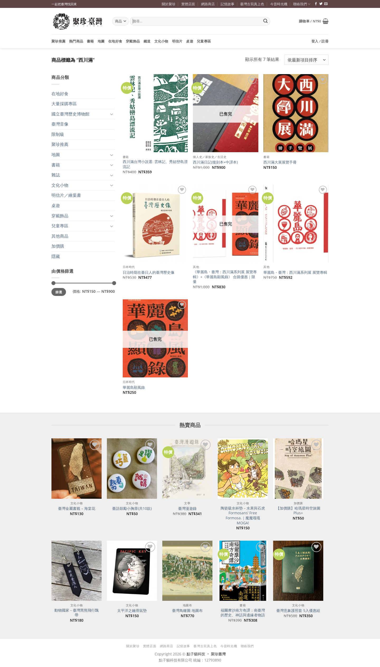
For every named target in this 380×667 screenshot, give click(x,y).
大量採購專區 (64, 104)
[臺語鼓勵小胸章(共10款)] (132, 468)
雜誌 (55, 175)
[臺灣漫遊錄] (187, 468)
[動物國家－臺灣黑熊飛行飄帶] (76, 571)
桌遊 (189, 41)
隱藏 (55, 256)
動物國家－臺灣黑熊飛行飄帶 (76, 613)
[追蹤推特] (320, 4)
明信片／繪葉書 (66, 195)
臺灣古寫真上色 (252, 4)
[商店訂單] (306, 60)
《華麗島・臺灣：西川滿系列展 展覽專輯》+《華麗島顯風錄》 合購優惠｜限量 (225, 277)
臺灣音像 (59, 124)
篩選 (58, 292)
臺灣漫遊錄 (187, 508)
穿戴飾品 (133, 41)
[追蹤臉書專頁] (315, 4)
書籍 (90, 41)
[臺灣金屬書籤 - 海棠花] (76, 468)
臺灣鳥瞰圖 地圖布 (187, 610)
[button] (314, 21)
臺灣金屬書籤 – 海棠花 (76, 508)
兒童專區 (204, 41)
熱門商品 (76, 41)
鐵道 (147, 41)
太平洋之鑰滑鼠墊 (132, 610)
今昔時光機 (278, 4)
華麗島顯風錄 (134, 387)
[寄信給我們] (325, 4)
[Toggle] (111, 114)
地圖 (101, 41)
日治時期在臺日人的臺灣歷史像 (148, 272)
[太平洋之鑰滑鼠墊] (132, 571)
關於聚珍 (168, 4)
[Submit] (265, 21)
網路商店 (208, 4)
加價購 (57, 246)
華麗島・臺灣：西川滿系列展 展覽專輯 (295, 272)
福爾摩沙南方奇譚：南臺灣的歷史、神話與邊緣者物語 (243, 613)
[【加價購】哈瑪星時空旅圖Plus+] (298, 468)
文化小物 (161, 41)
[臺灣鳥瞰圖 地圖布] (187, 571)
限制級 (57, 134)
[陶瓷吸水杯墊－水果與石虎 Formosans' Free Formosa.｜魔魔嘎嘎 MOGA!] (243, 468)
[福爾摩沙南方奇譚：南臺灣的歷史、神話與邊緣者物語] (243, 571)
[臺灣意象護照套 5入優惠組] (298, 571)
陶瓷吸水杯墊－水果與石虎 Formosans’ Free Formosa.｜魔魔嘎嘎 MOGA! (243, 515)
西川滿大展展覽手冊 (280, 162)
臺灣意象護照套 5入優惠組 (298, 610)
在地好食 (115, 41)
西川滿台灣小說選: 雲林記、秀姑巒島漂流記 (155, 164)
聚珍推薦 (58, 41)
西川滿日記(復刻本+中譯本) (215, 162)
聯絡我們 (301, 4)
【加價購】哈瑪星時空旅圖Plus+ (298, 511)
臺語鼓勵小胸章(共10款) (132, 508)
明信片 (177, 41)
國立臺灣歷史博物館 (70, 114)
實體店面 (188, 4)
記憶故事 (227, 4)
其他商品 (59, 236)
